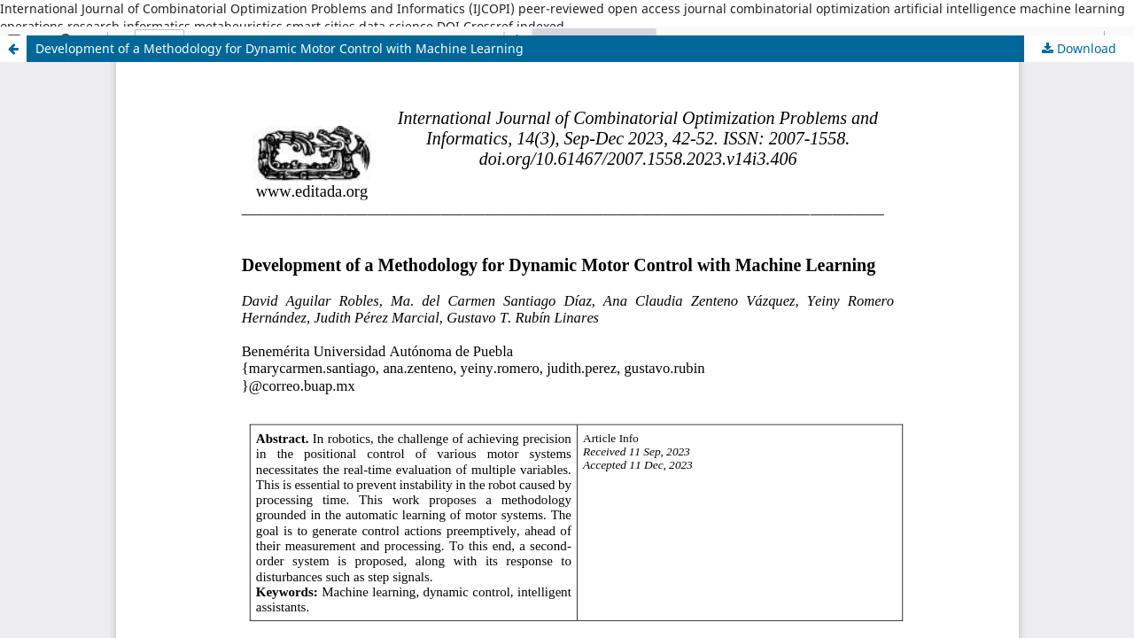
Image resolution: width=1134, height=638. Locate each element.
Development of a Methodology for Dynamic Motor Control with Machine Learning (279, 48)
